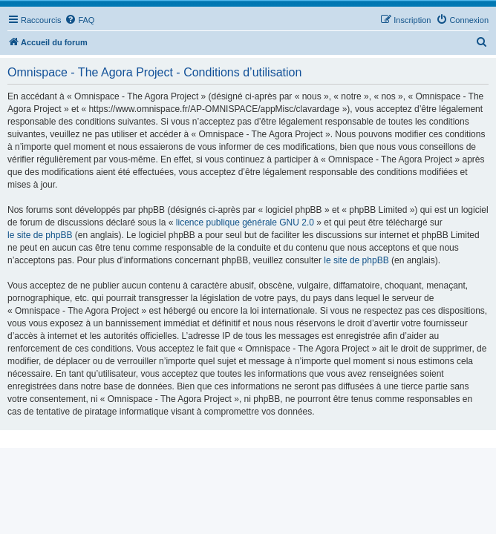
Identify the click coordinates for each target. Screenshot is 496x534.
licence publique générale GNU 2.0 (245, 222)
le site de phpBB (39, 235)
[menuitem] (79, 20)
